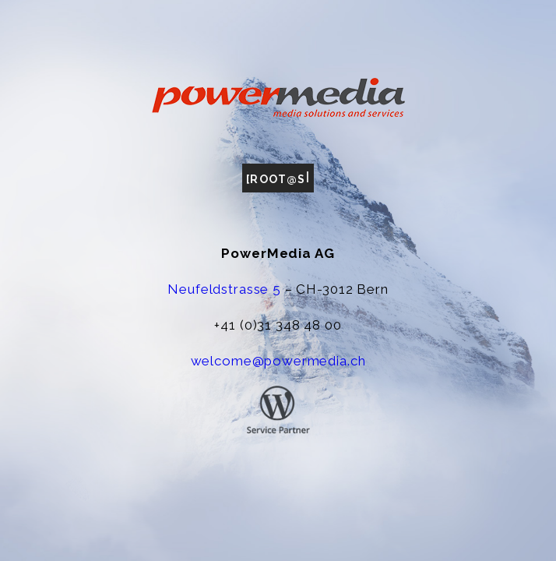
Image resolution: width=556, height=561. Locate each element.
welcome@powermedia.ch (278, 361)
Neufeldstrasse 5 (224, 289)
